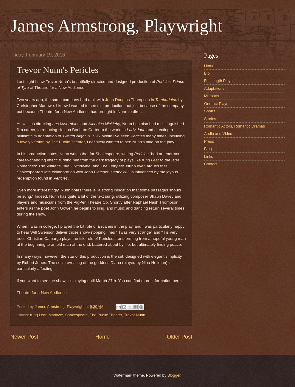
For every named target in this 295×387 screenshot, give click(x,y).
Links (208, 156)
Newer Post (24, 337)
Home (102, 337)
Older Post (179, 337)
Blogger (174, 375)
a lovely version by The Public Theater (51, 142)
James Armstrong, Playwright (116, 25)
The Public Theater (106, 315)
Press (209, 141)
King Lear (150, 160)
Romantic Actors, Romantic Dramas (234, 126)
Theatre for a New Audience (42, 292)
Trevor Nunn (134, 315)
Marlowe (56, 315)
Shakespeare (76, 315)
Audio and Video (218, 133)
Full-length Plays (218, 80)
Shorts (209, 111)
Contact (210, 164)
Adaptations (214, 88)
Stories (210, 119)
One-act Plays (216, 103)
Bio (207, 73)
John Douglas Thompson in (141, 99)
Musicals (211, 96)
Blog (208, 149)
